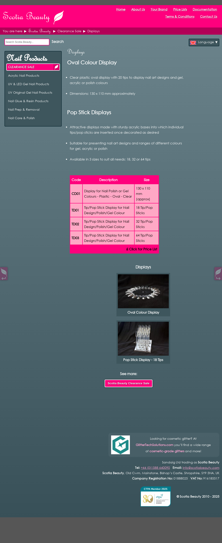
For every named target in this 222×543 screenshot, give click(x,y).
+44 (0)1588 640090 (155, 462)
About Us (138, 4)
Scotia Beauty (39, 26)
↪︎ (218, 277)
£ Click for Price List (141, 244)
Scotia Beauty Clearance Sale (129, 378)
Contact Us (208, 11)
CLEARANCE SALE (56, 62)
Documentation (205, 4)
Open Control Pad (7, 536)
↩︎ (3, 277)
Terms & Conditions (179, 11)
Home (120, 4)
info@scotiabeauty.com (201, 462)
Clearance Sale (69, 26)
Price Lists (180, 4)
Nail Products (26, 53)
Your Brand (159, 4)
